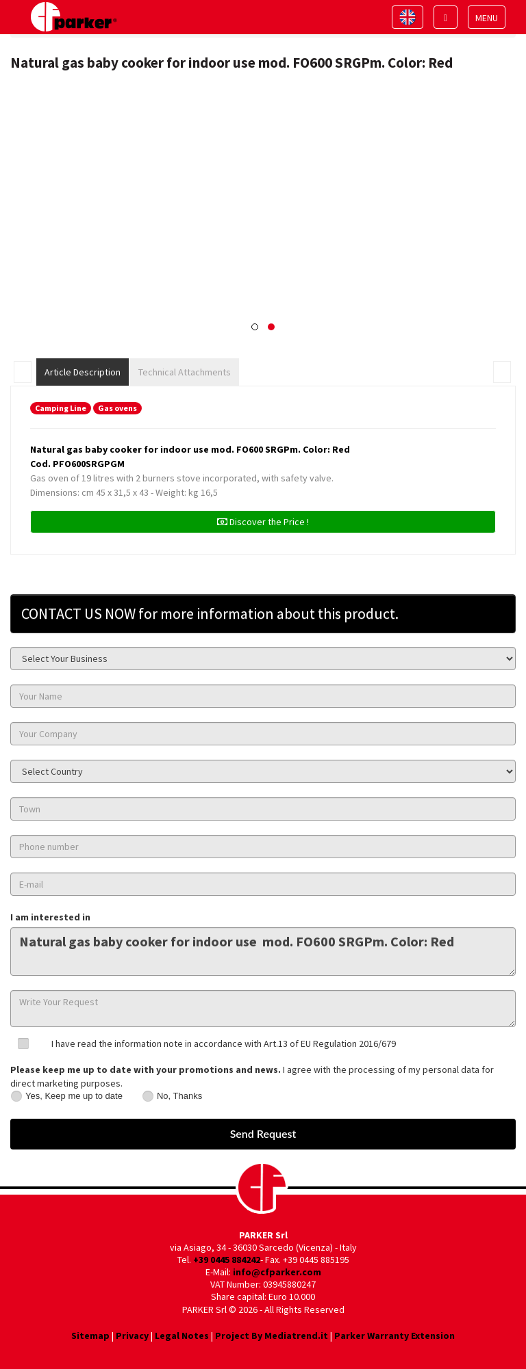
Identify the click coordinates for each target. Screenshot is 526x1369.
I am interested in (50, 917)
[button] (255, 327)
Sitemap (90, 1335)
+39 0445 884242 (226, 1259)
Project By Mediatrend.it (271, 1335)
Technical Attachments (184, 372)
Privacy (132, 1335)
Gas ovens (117, 408)
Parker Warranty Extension (394, 1335)
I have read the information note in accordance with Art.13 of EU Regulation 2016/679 (223, 1043)
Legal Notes (182, 1335)
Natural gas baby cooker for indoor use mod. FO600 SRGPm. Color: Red (263, 951)
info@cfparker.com (277, 1272)
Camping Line (60, 408)
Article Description (83, 372)
